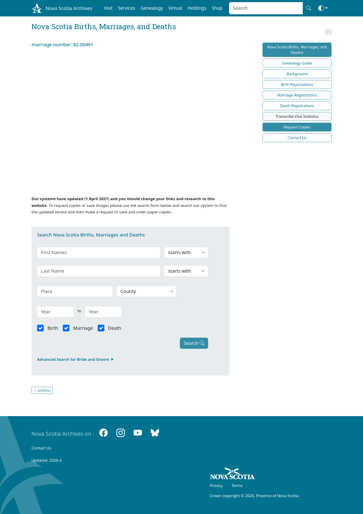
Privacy (216, 485)
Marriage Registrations (297, 95)
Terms (237, 485)
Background (296, 73)
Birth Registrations (297, 84)
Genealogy (152, 8)
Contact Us (297, 137)
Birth (52, 328)
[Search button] (309, 8)
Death (114, 328)
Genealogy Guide (297, 63)
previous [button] (42, 390)
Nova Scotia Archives (69, 8)
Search (194, 343)
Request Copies (297, 127)
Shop (217, 8)
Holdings (197, 8)
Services (126, 8)
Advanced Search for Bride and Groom (75, 359)
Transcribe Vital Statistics (296, 116)
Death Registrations (297, 105)
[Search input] (266, 8)
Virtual (175, 8)
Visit (108, 8)
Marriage (83, 328)
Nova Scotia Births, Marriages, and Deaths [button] (297, 49)
